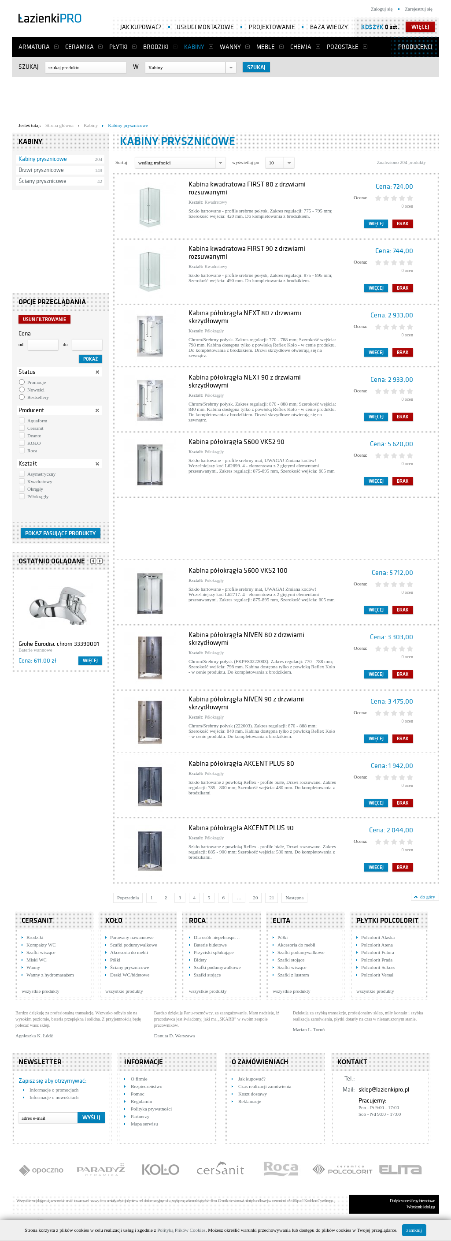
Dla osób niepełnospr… (217, 937)
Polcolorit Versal (377, 974)
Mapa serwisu (144, 1123)
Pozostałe (343, 47)
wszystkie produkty (40, 991)
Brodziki (156, 47)
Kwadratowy (39, 481)
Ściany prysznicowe (42, 181)
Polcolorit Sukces (378, 967)
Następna (294, 897)
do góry (427, 896)
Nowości (35, 389)
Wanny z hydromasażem (50, 974)
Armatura (34, 47)
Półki (115, 959)
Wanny (230, 47)
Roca (32, 450)
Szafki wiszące (40, 952)
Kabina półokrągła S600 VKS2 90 (237, 442)
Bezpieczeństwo (146, 1086)
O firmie (139, 1078)
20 (255, 897)
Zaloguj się (381, 8)
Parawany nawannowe (132, 937)
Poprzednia (128, 897)
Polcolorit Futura (377, 952)
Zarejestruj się (419, 8)
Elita (281, 920)
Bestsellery (38, 397)
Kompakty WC (41, 944)
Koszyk (372, 27)
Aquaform (37, 420)
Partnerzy (140, 1116)
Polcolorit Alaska (378, 937)
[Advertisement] (225, 97)
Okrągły (35, 489)
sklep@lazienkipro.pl (384, 1089)
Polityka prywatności (151, 1108)
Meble (265, 47)
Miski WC (36, 959)
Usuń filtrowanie (44, 319)
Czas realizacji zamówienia (264, 1086)
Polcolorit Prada (376, 959)
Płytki (118, 47)
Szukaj (28, 66)
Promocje (36, 382)
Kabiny (194, 47)
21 (271, 897)
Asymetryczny (41, 474)
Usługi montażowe (205, 27)
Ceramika (79, 47)
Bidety (200, 959)
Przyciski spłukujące (214, 952)
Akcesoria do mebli (129, 952)
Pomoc (137, 1093)
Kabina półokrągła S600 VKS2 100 (238, 570)
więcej (420, 27)
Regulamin (141, 1101)
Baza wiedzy (329, 27)
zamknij (414, 1230)
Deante (34, 435)
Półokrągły (37, 496)
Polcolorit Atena (377, 944)
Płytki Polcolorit (387, 920)
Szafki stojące (207, 974)
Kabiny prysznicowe (42, 159)
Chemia (300, 47)
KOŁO (34, 443)
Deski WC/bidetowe (129, 974)
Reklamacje (249, 1101)
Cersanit (35, 428)
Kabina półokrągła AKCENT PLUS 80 (241, 764)
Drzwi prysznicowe (41, 170)
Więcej (90, 660)
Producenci (415, 47)
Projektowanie (272, 27)
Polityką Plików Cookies (181, 1230)
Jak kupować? (141, 27)
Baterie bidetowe (210, 944)
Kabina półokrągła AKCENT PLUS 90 (241, 828)
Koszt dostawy (252, 1093)
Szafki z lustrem (293, 974)
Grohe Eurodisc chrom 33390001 (58, 644)
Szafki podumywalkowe (133, 944)
